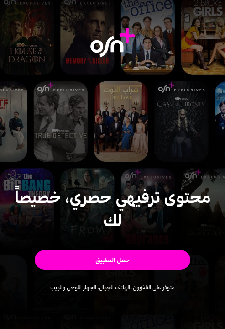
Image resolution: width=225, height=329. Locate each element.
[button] (112, 259)
